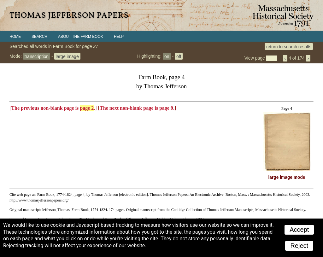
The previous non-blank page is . (53, 108)
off (178, 56)
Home (15, 36)
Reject (299, 245)
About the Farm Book (80, 36)
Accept (299, 229)
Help (119, 36)
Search (39, 36)
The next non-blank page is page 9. (137, 108)
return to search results (288, 46)
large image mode (286, 177)
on (166, 56)
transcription (37, 56)
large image (67, 56)
